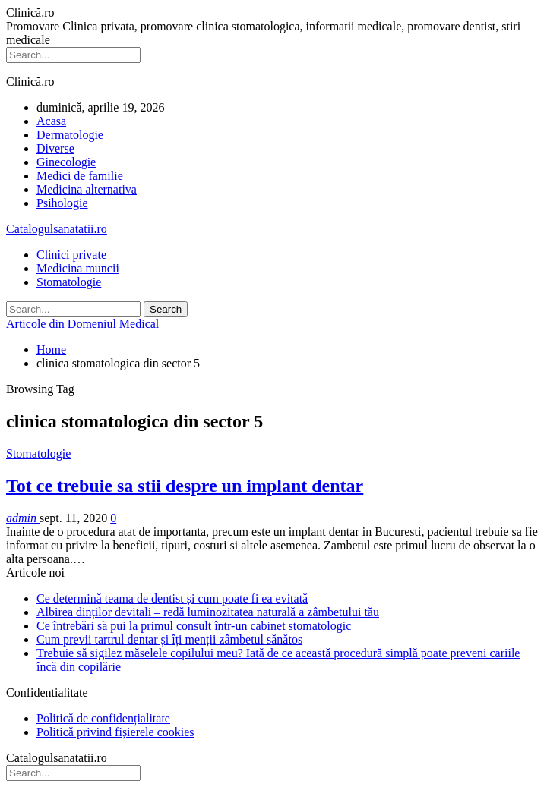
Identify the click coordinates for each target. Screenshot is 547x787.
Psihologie (62, 203)
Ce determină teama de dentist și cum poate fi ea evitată (172, 598)
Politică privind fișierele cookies (115, 732)
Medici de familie (79, 175)
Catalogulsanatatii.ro (56, 228)
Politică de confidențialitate (103, 718)
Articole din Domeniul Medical (82, 323)
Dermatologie (69, 134)
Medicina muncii (77, 268)
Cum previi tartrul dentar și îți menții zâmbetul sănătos (169, 639)
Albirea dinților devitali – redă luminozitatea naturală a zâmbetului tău (207, 612)
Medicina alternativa (86, 189)
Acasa (51, 121)
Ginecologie (66, 162)
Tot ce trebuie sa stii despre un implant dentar (184, 486)
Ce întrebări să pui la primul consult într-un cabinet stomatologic (193, 625)
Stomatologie (68, 281)
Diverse (55, 148)
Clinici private (71, 254)
